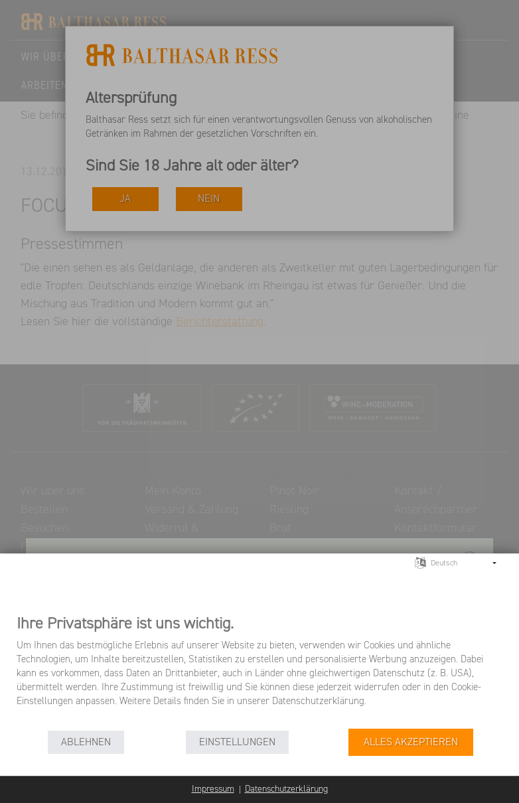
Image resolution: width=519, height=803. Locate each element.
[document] (259, 670)
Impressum (213, 789)
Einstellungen (237, 742)
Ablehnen (86, 742)
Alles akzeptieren (411, 742)
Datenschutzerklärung (286, 789)
